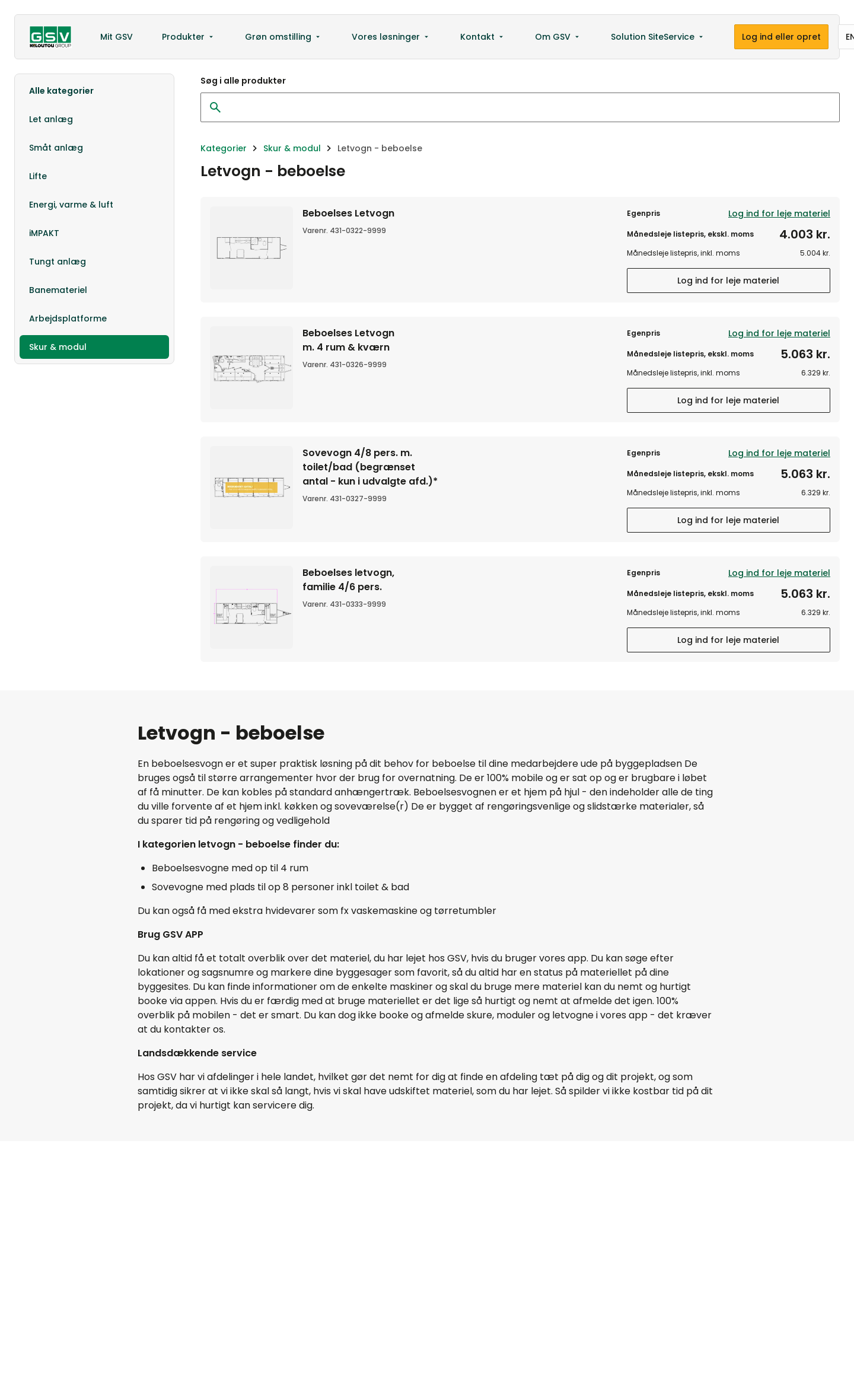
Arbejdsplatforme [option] (68, 318)
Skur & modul (292, 148)
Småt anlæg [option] (56, 148)
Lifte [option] (38, 176)
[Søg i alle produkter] (523, 107)
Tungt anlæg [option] (57, 261)
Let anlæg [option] (51, 119)
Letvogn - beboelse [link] (379, 148)
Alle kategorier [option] (61, 91)
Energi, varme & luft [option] (71, 205)
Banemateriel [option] (58, 290)
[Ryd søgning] (215, 107)
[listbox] (94, 219)
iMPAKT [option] (44, 233)
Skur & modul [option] (58, 347)
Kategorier (223, 148)
